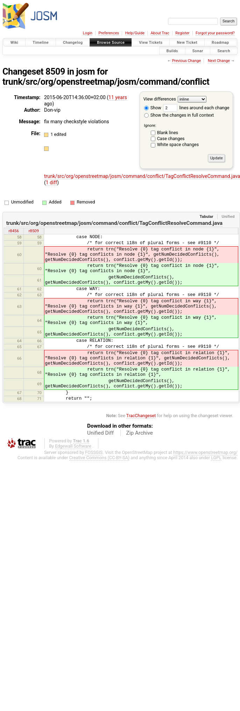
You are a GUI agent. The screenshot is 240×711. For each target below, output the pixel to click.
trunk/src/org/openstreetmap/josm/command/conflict (105, 82)
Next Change (219, 60)
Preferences (108, 33)
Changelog (73, 42)
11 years (117, 97)
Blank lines (167, 132)
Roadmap (220, 42)
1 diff (51, 182)
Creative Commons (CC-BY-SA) (99, 457)
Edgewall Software (73, 446)
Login (87, 33)
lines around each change (196, 107)
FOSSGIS (94, 452)
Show (152, 107)
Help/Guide (134, 33)
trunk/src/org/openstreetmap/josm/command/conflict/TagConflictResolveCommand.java (114, 223)
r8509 (34, 230)
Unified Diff (100, 433)
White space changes (178, 144)
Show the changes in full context (179, 115)
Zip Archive (139, 433)
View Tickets (150, 42)
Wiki (14, 42)
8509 (55, 72)
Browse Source (111, 42)
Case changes (171, 138)
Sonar (197, 50)
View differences (159, 99)
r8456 (13, 230)
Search (223, 50)
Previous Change (186, 60)
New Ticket (187, 42)
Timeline (41, 42)
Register (182, 33)
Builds (172, 50)
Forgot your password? (215, 33)
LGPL (216, 457)
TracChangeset (141, 415)
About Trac (160, 33)
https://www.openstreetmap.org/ (205, 452)
